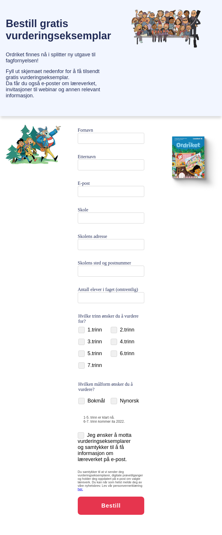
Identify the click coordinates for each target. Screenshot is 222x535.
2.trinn (122, 330)
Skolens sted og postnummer (104, 262)
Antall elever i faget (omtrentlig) (108, 289)
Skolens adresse (92, 236)
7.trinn (90, 365)
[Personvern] (80, 489)
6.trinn (122, 354)
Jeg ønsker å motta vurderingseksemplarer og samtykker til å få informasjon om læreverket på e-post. (105, 447)
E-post (84, 183)
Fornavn (85, 130)
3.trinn (90, 342)
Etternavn (87, 156)
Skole (83, 209)
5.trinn (90, 354)
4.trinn (122, 342)
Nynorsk (125, 401)
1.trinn (90, 330)
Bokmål (91, 401)
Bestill (111, 505)
